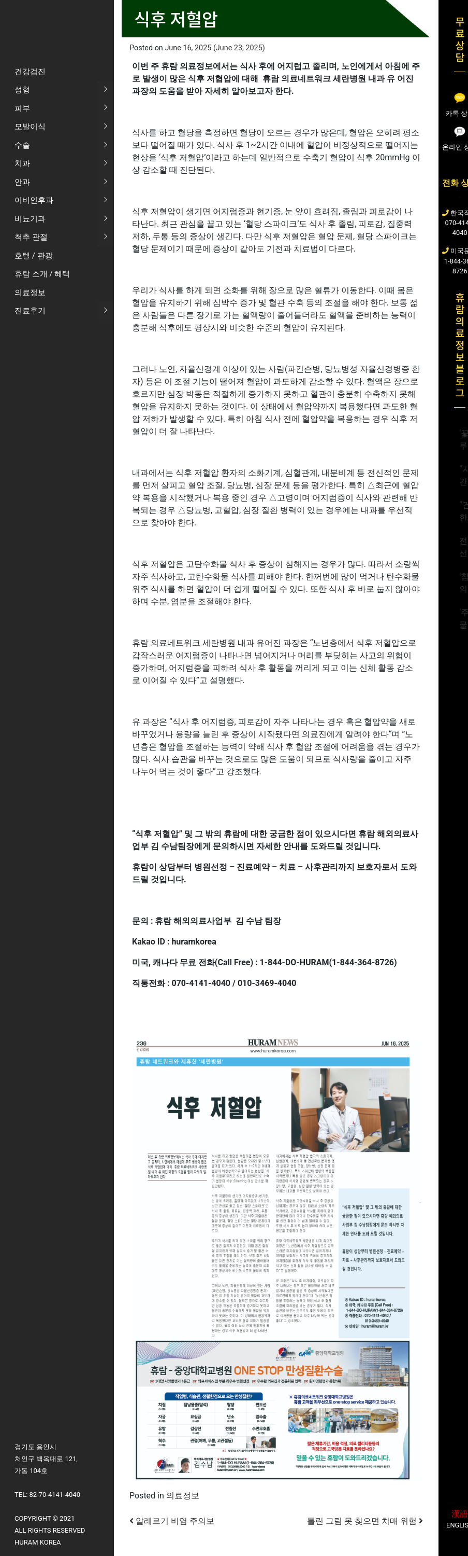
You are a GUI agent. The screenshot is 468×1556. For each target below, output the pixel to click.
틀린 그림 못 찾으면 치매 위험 (365, 1521)
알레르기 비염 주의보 (171, 1521)
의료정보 (182, 1496)
